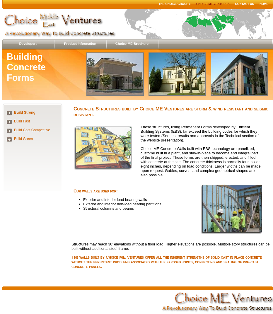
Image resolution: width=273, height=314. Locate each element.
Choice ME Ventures (213, 4)
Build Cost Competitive (32, 130)
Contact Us (244, 4)
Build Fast (22, 121)
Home (264, 4)
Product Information (80, 43)
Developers (28, 43)
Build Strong (24, 112)
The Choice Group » (175, 4)
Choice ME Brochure (132, 43)
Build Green (23, 139)
